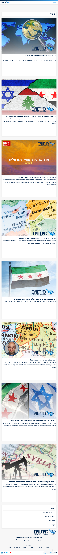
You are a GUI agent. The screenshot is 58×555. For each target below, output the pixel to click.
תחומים (18, 547)
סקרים (53, 525)
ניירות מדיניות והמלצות (49, 512)
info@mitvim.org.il (20, 540)
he (55, 553)
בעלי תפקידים (39, 547)
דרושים (24, 547)
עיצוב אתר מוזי (29, 545)
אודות (47, 547)
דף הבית (31, 547)
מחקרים (53, 508)
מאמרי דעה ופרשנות (50, 517)
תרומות (11, 547)
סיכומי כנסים (52, 521)
